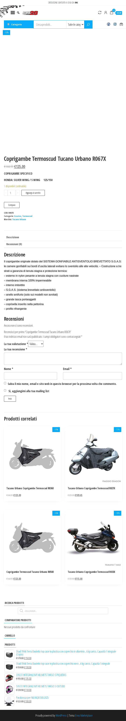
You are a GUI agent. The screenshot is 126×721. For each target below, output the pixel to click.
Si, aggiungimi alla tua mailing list (26, 391)
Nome (8, 369)
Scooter (17, 216)
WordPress (61, 715)
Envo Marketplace (84, 715)
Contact (121, 24)
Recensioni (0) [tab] (14, 244)
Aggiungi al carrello (33, 192)
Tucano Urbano (19, 219)
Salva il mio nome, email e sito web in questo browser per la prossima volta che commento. (62, 384)
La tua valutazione (16, 344)
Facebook (108, 24)
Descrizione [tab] (12, 237)
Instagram (115, 24)
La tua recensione (15, 349)
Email (67, 369)
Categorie (16, 24)
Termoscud (27, 216)
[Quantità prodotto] (12, 193)
